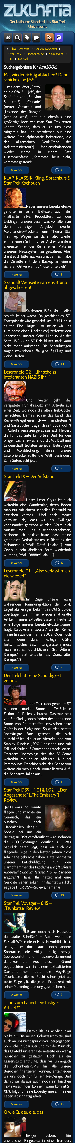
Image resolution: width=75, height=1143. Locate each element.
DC (10, 59)
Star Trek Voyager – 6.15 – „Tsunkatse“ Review (28, 905)
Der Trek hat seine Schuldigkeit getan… (32, 677)
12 (59, 563)
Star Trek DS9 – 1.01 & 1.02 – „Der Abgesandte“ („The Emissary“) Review (35, 795)
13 (59, 782)
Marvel (23, 59)
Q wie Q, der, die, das (23, 1112)
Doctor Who (35, 54)
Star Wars (56, 54)
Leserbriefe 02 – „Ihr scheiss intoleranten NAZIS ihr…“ (30, 374)
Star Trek (14, 54)
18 (59, 1104)
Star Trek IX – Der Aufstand (29, 476)
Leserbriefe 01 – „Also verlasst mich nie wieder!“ (37, 573)
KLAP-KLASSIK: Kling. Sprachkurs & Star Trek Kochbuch (37, 180)
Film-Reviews (19, 49)
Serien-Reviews (45, 49)
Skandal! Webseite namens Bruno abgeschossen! (35, 284)
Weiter (16, 170)
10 (59, 364)
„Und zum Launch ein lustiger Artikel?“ (31, 1005)
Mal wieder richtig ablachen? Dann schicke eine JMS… (36, 77)
